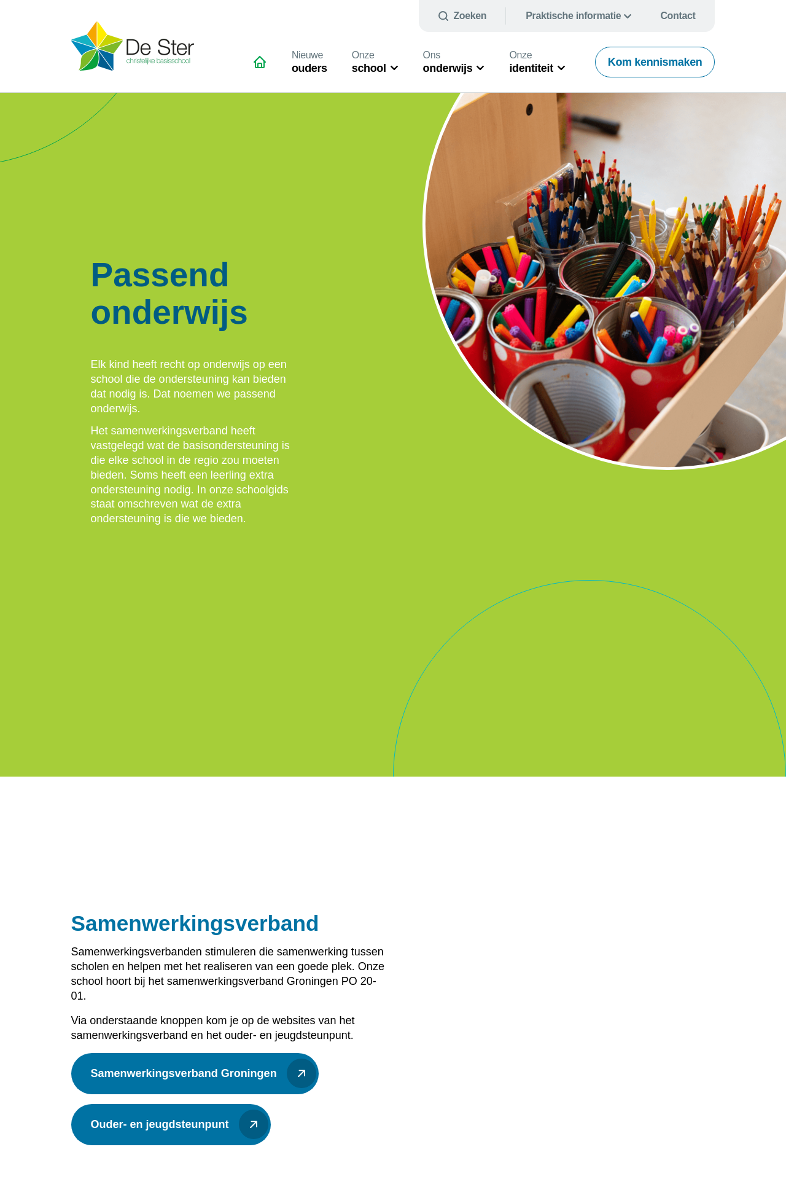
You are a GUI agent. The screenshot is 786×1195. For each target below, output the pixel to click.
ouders (309, 62)
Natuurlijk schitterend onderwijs (264, 67)
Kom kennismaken (655, 62)
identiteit (531, 62)
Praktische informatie (573, 15)
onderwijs (448, 62)
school (369, 62)
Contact (677, 15)
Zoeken (469, 15)
